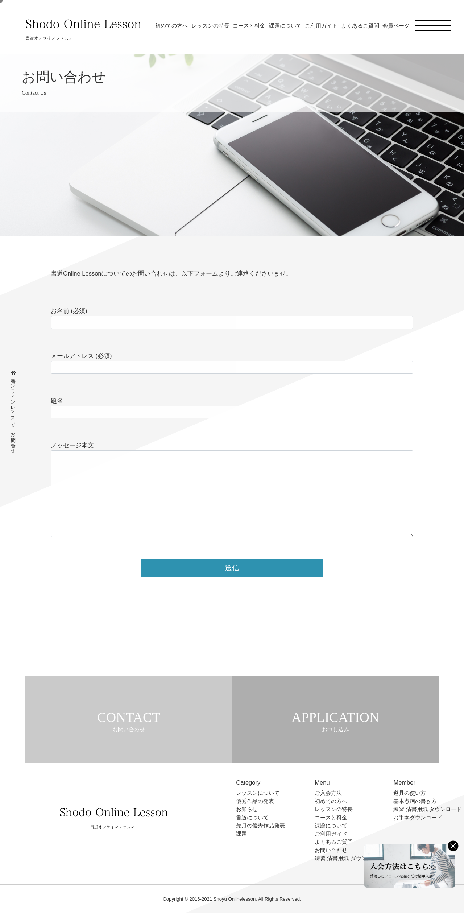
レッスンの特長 (210, 25)
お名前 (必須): (70, 310)
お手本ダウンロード (417, 817)
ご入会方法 (328, 793)
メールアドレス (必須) (81, 355)
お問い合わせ (331, 850)
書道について (252, 817)
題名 (57, 400)
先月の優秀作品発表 (260, 825)
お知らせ (247, 809)
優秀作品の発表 (255, 801)
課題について (285, 25)
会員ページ (396, 25)
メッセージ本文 (72, 445)
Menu (322, 782)
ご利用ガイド (321, 25)
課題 (241, 834)
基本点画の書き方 (415, 801)
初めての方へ (171, 25)
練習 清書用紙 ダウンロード (349, 858)
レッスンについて (257, 793)
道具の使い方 (409, 793)
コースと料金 (249, 25)
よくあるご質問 (360, 25)
